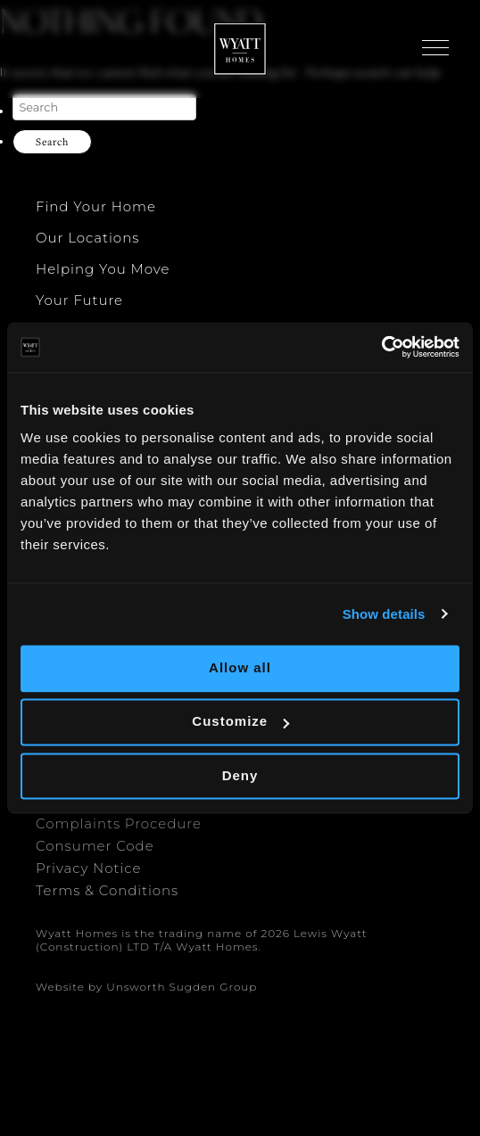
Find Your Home (96, 206)
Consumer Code (95, 845)
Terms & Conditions (107, 890)
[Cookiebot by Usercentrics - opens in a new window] (381, 346)
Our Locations (87, 237)
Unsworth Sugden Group (181, 986)
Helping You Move (103, 268)
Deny (240, 775)
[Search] (104, 107)
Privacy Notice (88, 868)
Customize (240, 721)
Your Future (79, 300)
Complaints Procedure (119, 823)
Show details (384, 614)
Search (52, 141)
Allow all (240, 667)
